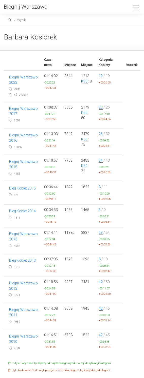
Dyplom (21, 94)
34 (101, 160)
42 (101, 282)
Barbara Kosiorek (30, 37)
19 (101, 76)
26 (101, 134)
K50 (84, 113)
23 (101, 107)
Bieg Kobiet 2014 (22, 211)
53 (101, 232)
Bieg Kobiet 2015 (22, 188)
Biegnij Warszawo (25, 6)
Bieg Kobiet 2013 (22, 260)
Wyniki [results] (21, 20)
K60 (84, 81)
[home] (10, 20)
